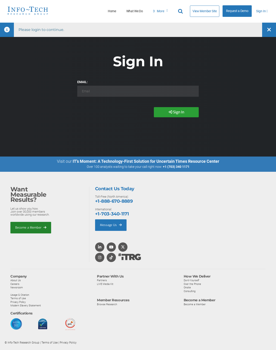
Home (112, 11)
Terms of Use (18, 298)
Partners (102, 280)
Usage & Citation (19, 294)
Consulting (189, 291)
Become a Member (30, 227)
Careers (14, 284)
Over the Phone (192, 284)
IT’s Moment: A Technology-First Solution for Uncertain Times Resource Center (146, 161)
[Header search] (181, 11)
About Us (15, 280)
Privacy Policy (18, 302)
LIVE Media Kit (105, 284)
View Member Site (204, 11)
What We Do (134, 11)
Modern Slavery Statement (25, 305)
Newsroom (16, 287)
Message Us (111, 225)
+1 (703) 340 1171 (176, 167)
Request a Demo (237, 11)
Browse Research (107, 304)
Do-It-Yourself (191, 280)
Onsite (187, 287)
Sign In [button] (262, 11)
